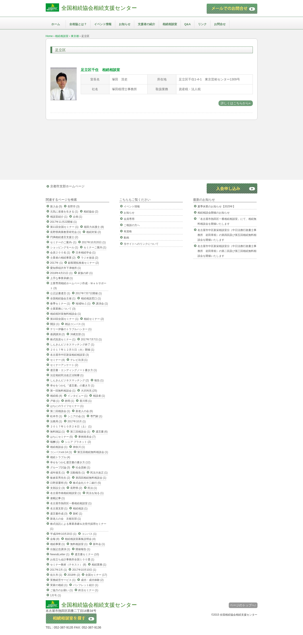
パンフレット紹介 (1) (85, 585)
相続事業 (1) (57, 544)
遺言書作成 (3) (59, 513)
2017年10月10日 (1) (84, 569)
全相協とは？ (78, 24)
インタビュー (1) (78, 395)
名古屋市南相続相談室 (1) (65, 493)
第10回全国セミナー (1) (64, 319)
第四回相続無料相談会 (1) (91, 477)
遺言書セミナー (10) (87, 554)
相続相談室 (170, 24)
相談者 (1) (99, 395)
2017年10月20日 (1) (94, 242)
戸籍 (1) (55, 400)
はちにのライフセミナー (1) (67, 406)
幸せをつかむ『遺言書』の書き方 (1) (72, 385)
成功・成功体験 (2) (92, 580)
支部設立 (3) (57, 488)
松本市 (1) (56, 416)
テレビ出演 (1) (79, 359)
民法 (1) (92, 488)
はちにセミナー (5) (61, 436)
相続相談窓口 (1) (91, 298)
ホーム (55, 24)
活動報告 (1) (77, 472)
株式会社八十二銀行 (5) (87, 482)
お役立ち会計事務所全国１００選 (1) (72, 559)
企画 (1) (77, 216)
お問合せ (220, 24)
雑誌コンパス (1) (75, 324)
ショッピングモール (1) (64, 247)
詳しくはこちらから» (236, 103)
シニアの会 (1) (76, 416)
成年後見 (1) (57, 472)
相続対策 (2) (93, 232)
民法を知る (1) (95, 493)
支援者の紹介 (146, 24)
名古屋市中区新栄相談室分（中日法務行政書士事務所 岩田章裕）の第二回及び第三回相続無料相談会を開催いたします (227, 251)
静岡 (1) (69, 400)
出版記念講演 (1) (60, 549)
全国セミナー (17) (96, 574)
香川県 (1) (86, 400)
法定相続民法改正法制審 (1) (67, 375)
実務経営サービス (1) (63, 580)
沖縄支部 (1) (77, 334)
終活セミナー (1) (88, 590)
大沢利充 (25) (89, 390)
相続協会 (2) (91, 211)
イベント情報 (102, 24)
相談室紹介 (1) (59, 216)
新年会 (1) (99, 544)
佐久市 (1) (56, 574)
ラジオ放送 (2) (89, 257)
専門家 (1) (96, 416)
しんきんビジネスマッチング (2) (69, 380)
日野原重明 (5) (59, 482)
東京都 (75, 36)
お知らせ (124, 24)
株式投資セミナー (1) (63, 339)
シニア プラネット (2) (78, 441)
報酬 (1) (55, 441)
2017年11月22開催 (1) (63, 221)
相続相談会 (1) (59, 447)
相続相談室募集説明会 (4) (80, 539)
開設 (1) (55, 324)
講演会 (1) (102, 303)
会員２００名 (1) (60, 252)
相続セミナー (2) (94, 319)
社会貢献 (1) (83, 467)
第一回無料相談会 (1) (63, 390)
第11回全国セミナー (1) (64, 227)
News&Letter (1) (60, 554)
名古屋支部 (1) (59, 508)
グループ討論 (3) (60, 467)
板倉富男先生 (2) (60, 477)
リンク (202, 24)
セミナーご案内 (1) (95, 247)
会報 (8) (55, 539)
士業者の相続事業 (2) (63, 257)
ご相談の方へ (132, 225)
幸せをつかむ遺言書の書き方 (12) (70, 462)
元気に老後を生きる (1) (64, 211)
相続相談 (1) (80, 508)
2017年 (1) (56, 262)
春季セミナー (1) (60, 303)
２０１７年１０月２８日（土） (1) (71, 426)
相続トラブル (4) (60, 457)
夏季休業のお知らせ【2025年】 (217, 206)
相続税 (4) (56, 395)
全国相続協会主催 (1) (63, 298)
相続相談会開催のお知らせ (214, 212)
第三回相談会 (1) (80, 431)
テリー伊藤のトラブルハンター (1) (71, 329)
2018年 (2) (74, 574)
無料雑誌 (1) (57, 431)
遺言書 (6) (102, 431)
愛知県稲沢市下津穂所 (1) (65, 268)
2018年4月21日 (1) (61, 273)
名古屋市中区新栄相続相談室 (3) (69, 354)
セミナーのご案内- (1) (63, 242)
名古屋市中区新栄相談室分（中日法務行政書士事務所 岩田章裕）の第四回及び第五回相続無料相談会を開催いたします (227, 235)
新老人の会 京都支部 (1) (65, 518)
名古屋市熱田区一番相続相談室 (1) (71, 503)
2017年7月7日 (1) (91, 339)
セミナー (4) (57, 359)
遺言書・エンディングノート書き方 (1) (73, 370)
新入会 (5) (56, 206)
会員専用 (129, 219)
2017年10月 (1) (77, 421)
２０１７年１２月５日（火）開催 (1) (72, 349)
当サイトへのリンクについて (141, 243)
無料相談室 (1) (79, 544)
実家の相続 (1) (59, 585)
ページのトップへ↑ (243, 605)
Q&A (187, 24)
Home (49, 36)
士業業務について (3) (63, 308)
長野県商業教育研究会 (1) (65, 232)
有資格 (128, 231)
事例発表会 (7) (87, 436)
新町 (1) (77, 513)
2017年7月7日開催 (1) (89, 293)
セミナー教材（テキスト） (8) (68, 564)
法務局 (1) (56, 421)
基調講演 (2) (57, 334)
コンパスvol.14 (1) (61, 452)
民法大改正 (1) (99, 472)
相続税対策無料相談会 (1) (65, 313)
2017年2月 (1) (58, 569)
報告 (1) (99, 380)
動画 (126, 237)
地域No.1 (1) (83, 303)
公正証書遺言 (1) (60, 293)
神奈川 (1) (79, 447)
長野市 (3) (74, 206)
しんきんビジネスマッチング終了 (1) (72, 344)
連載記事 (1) (57, 498)
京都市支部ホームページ (67, 186)
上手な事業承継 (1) (61, 278)
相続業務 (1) (99, 564)
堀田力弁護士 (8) (94, 227)
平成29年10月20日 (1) (63, 533)
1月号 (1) (55, 595)
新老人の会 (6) (84, 411)
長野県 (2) (76, 488)
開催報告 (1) (83, 549)
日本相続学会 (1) (86, 252)
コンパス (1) (89, 533)
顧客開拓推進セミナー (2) (83, 262)
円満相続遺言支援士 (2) (64, 237)
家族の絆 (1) (85, 273)
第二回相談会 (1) (60, 411)
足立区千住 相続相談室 (100, 70)
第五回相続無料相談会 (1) (92, 452)
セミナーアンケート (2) (64, 365)
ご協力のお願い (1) (61, 590)
